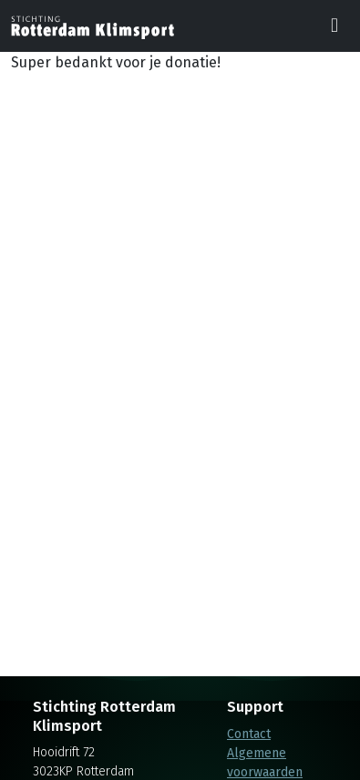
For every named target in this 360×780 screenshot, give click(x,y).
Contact (249, 734)
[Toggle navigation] (334, 26)
